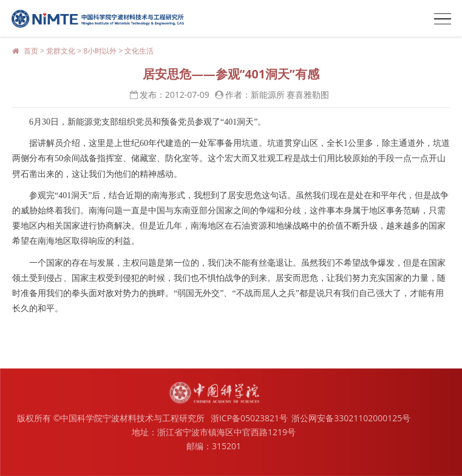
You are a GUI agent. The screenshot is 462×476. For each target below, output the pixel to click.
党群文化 (60, 51)
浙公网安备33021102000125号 (350, 418)
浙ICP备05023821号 (249, 418)
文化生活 (139, 51)
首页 (31, 51)
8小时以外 (100, 51)
